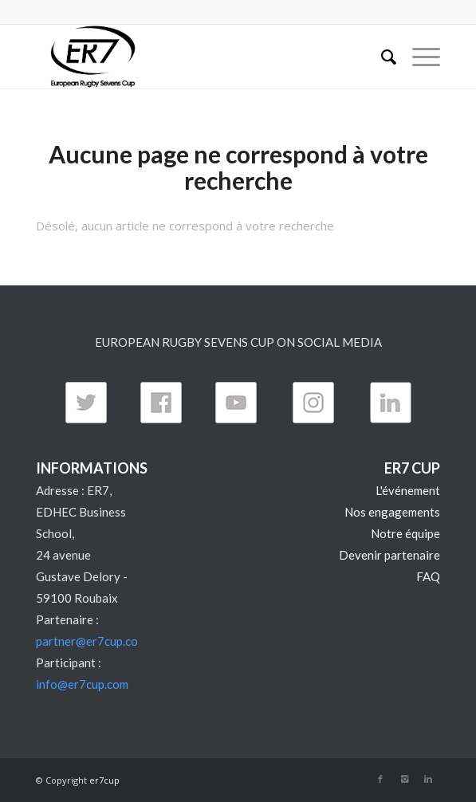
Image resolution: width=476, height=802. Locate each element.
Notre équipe (405, 533)
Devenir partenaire (389, 555)
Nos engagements (392, 512)
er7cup (104, 780)
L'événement (408, 490)
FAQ (428, 576)
